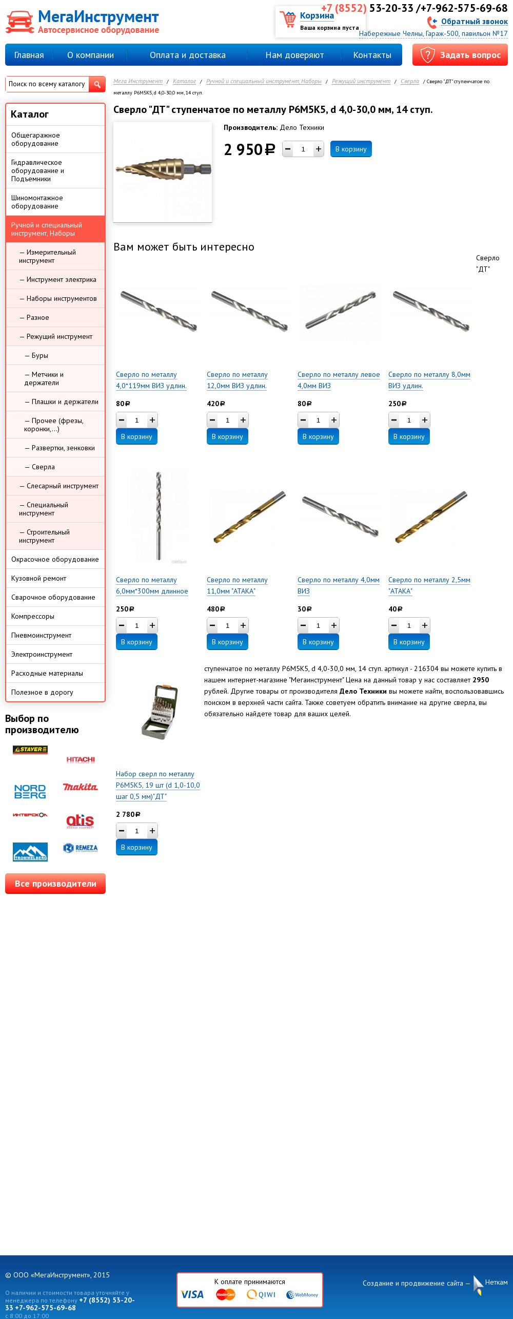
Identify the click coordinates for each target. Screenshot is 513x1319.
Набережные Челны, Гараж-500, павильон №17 (433, 33)
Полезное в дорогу (42, 692)
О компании (90, 55)
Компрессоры (32, 616)
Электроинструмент (41, 654)
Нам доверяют (294, 55)
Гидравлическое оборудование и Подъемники (37, 170)
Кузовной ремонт (38, 578)
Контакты (372, 55)
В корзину (351, 149)
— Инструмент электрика (57, 279)
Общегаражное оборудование (35, 139)
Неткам (496, 1282)
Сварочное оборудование (53, 597)
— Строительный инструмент (44, 536)
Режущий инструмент (361, 81)
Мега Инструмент (138, 81)
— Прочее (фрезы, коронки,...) (54, 424)
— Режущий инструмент (55, 336)
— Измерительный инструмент (47, 256)
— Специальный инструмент (43, 509)
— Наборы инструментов (58, 298)
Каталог (184, 81)
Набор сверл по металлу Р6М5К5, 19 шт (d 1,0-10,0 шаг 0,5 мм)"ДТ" (158, 785)
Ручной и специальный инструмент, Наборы (264, 81)
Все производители (55, 883)
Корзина (317, 15)
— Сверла (39, 466)
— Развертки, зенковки (59, 447)
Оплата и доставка (188, 55)
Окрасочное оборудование (55, 559)
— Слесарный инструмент (58, 485)
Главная (29, 55)
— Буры (36, 355)
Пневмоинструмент (41, 635)
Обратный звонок (474, 21)
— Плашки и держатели (61, 401)
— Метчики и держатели (44, 378)
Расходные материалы (47, 673)
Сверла (410, 81)
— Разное (34, 317)
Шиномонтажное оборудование (37, 202)
